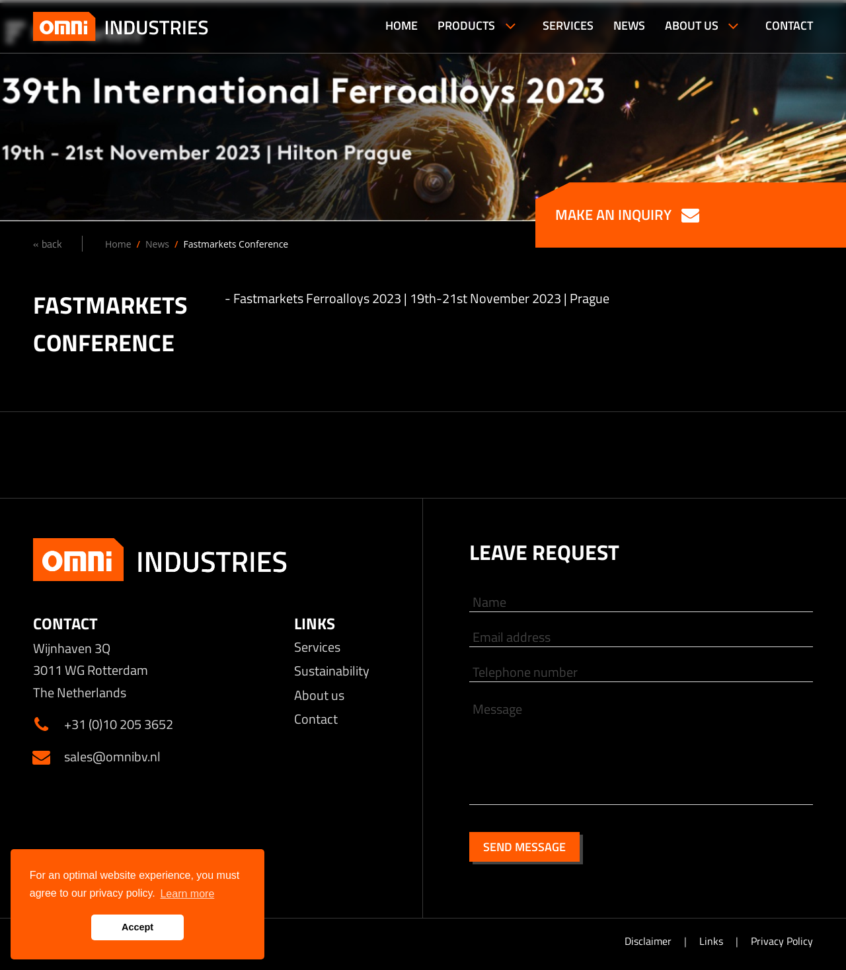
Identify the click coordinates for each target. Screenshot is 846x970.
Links (712, 941)
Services (317, 647)
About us (319, 695)
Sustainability (331, 670)
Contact (316, 719)
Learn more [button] (187, 893)
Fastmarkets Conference (235, 244)
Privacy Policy (782, 941)
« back (47, 244)
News (157, 244)
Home (118, 244)
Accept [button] (137, 927)
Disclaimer (649, 941)
